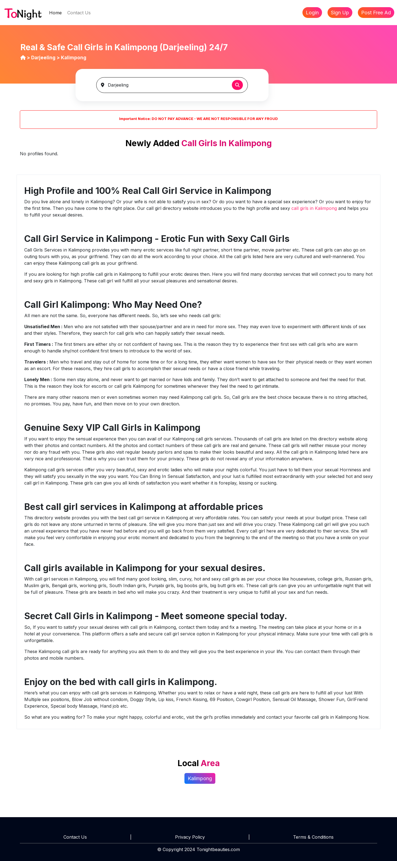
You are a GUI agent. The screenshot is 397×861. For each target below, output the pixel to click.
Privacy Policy (190, 837)
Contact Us (79, 12)
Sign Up (340, 12)
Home (57, 12)
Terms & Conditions (313, 837)
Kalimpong (200, 778)
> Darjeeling (42, 57)
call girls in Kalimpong (314, 208)
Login (312, 12)
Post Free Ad (376, 12)
